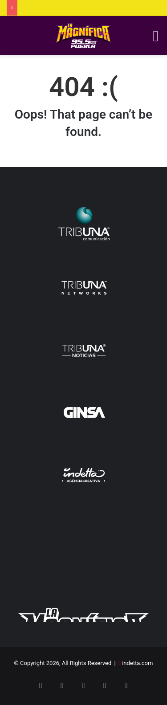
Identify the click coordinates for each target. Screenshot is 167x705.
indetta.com (137, 663)
